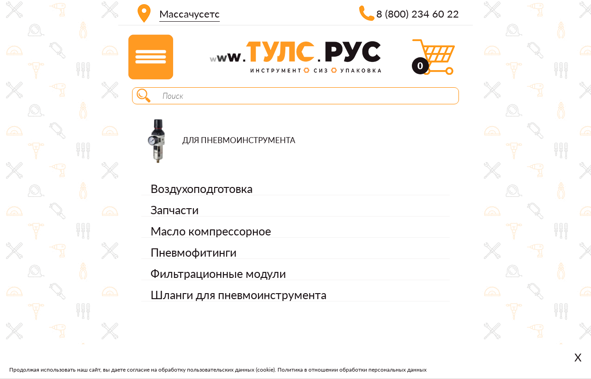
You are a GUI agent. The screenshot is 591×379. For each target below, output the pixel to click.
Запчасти (175, 210)
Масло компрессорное (211, 231)
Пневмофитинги (193, 252)
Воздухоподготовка (202, 188)
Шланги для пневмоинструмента (238, 294)
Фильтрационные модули (218, 273)
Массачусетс (189, 13)
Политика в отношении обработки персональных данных (352, 369)
